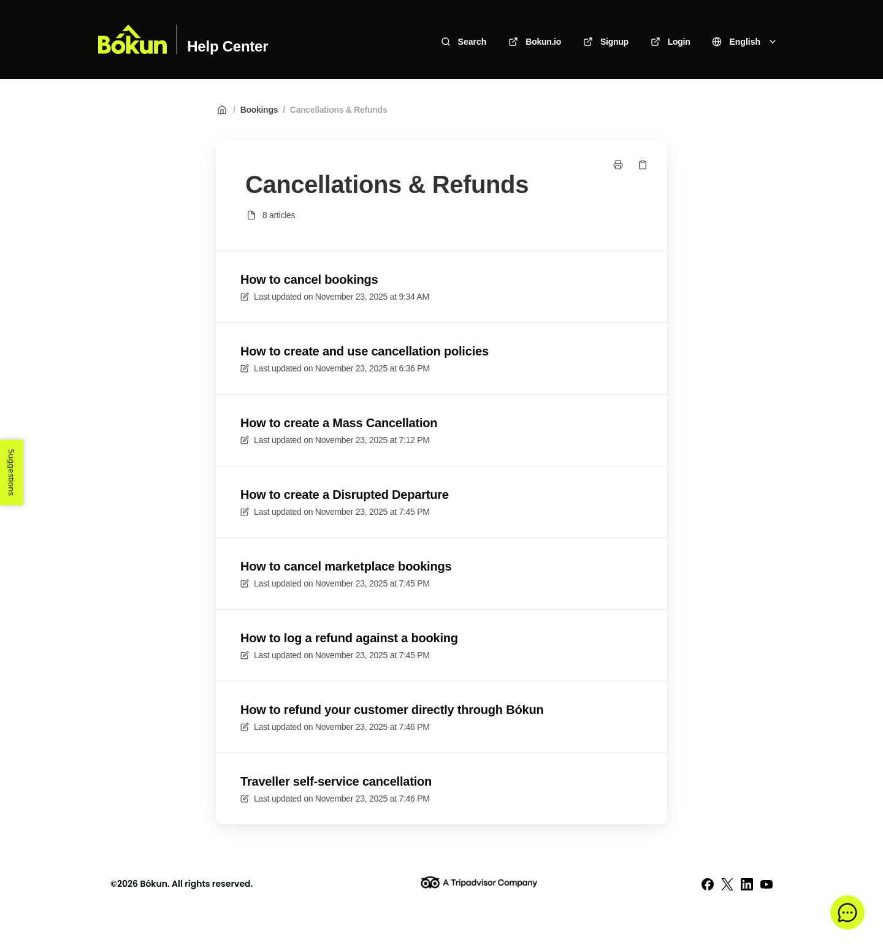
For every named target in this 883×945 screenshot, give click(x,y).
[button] (847, 912)
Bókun (153, 884)
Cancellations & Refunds (338, 110)
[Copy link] (642, 165)
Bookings (259, 110)
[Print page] (618, 165)
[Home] (132, 39)
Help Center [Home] (227, 46)
